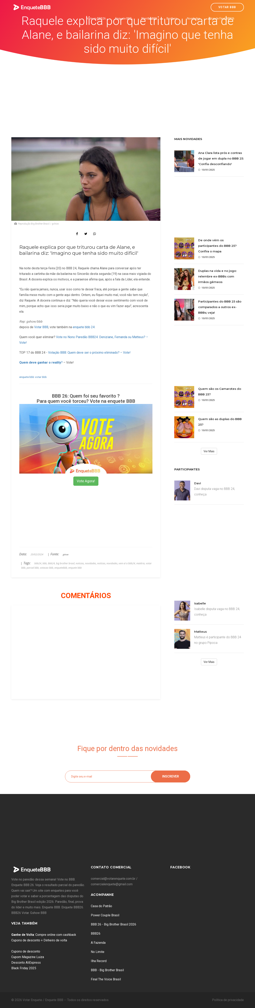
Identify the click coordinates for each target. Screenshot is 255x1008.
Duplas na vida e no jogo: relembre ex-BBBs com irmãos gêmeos (217, 276)
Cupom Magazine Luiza (27, 957)
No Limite (97, 952)
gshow (65, 554)
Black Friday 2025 (23, 968)
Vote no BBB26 (96, 18)
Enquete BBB (123, 18)
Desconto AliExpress (26, 962)
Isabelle (200, 603)
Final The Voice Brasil (106, 979)
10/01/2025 (206, 169)
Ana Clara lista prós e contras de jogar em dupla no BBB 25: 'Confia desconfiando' (221, 158)
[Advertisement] (127, 94)
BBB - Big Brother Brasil (107, 970)
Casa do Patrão (101, 906)
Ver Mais (209, 451)
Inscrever (170, 776)
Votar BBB (227, 7)
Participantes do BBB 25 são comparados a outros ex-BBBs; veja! (219, 307)
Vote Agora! (86, 481)
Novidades (193, 18)
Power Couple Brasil (105, 915)
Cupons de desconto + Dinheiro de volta (39, 940)
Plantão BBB (149, 18)
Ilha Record (99, 961)
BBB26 (95, 933)
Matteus (200, 631)
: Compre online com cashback (43, 935)
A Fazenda (98, 943)
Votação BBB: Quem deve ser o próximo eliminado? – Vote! (89, 352)
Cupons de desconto (25, 951)
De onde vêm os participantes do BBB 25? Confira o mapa (217, 245)
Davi (197, 483)
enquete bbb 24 (84, 327)
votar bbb (41, 376)
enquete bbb (26, 376)
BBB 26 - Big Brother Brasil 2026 (113, 924)
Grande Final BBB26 (222, 18)
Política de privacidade (228, 1000)
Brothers (172, 18)
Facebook (180, 867)
